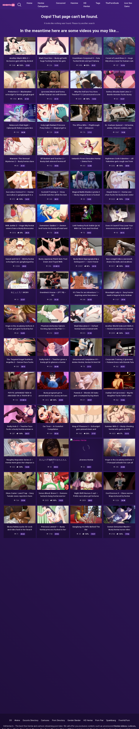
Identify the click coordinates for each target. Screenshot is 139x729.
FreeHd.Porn (124, 720)
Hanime (74, 3)
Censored (60, 3)
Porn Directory (58, 720)
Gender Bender (74, 720)
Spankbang (111, 720)
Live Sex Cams (128, 5)
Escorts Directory (30, 720)
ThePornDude (112, 3)
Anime (17, 720)
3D (10, 720)
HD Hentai (87, 5)
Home (29, 3)
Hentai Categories (43, 5)
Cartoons (45, 720)
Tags (98, 3)
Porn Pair (99, 720)
